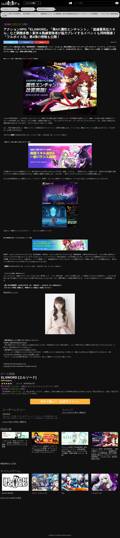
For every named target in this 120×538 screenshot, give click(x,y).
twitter (11, 42)
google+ (41, 42)
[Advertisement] (43, 518)
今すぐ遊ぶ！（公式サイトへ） (60, 401)
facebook (26, 42)
